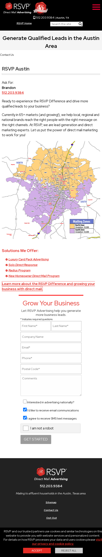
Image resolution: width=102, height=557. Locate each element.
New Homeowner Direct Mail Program (33, 276)
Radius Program (19, 270)
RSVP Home (24, 23)
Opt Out (51, 517)
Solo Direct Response (23, 265)
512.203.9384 (43, 18)
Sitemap (51, 502)
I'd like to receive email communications (53, 410)
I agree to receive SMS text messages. (52, 418)
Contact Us (51, 510)
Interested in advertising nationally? (50, 402)
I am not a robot (42, 428)
